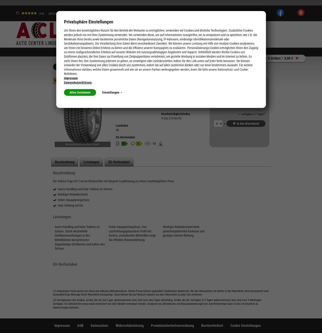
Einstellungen (112, 92)
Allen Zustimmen (80, 92)
